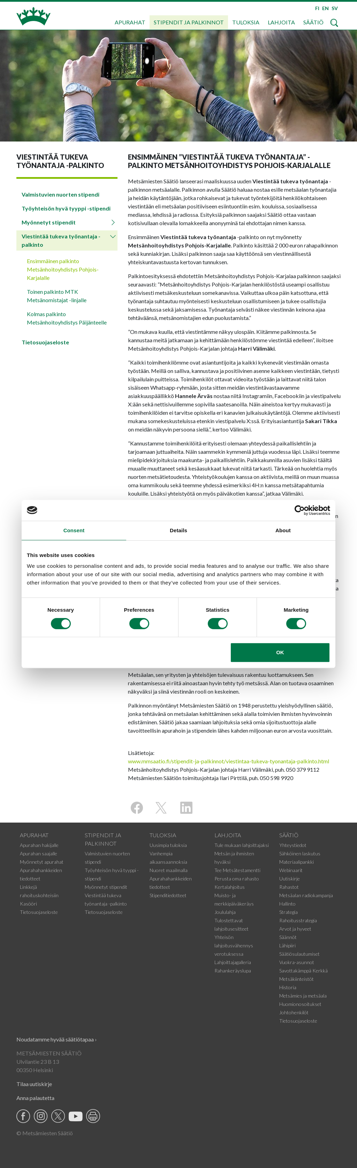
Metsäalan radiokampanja (306, 895)
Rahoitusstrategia (298, 920)
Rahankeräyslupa (232, 971)
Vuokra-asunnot (296, 962)
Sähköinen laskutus (299, 853)
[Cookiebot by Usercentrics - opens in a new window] (299, 510)
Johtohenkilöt (294, 1012)
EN (325, 8)
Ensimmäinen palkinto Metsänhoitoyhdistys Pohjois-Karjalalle (63, 269)
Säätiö (313, 22)
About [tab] (283, 530)
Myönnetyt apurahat (41, 862)
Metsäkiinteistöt (296, 979)
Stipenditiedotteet (168, 895)
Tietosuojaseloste (45, 342)
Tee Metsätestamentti (237, 870)
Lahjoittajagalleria (232, 962)
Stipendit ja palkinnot (189, 22)
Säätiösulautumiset (299, 954)
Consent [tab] (74, 530)
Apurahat (130, 22)
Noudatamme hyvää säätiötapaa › (56, 1039)
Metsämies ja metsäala (303, 996)
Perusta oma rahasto (236, 878)
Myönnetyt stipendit (49, 222)
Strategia (288, 912)
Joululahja (225, 912)
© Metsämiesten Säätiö (44, 1133)
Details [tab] (178, 530)
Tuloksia (245, 22)
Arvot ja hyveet (295, 929)
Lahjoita (281, 22)
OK (280, 652)
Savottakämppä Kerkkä (303, 971)
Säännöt (288, 937)
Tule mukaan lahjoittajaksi (241, 845)
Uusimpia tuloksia (168, 845)
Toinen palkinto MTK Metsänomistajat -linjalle (56, 295)
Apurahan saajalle (38, 853)
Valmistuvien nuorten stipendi (60, 194)
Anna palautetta (35, 1097)
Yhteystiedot (292, 845)
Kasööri (28, 904)
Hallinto (287, 904)
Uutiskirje (289, 878)
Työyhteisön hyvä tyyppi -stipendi (66, 208)
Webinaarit (291, 870)
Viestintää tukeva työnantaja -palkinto (61, 240)
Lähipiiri (287, 945)
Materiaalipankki (296, 862)
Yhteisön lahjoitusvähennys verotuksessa (233, 945)
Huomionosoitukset (300, 1004)
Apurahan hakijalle (39, 845)
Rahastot (289, 887)
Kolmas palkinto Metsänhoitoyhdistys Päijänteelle (67, 318)
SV (335, 8)
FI (317, 8)
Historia (287, 987)
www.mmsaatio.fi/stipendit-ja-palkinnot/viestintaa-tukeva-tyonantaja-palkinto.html (228, 761)
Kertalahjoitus (229, 887)
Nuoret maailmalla (169, 870)
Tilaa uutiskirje (34, 1084)
